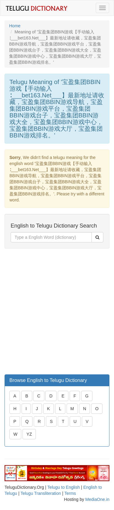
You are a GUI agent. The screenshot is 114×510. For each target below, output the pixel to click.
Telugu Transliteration (40, 493)
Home (14, 25)
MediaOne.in (97, 499)
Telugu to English (63, 487)
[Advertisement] (57, 311)
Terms (70, 493)
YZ (29, 434)
